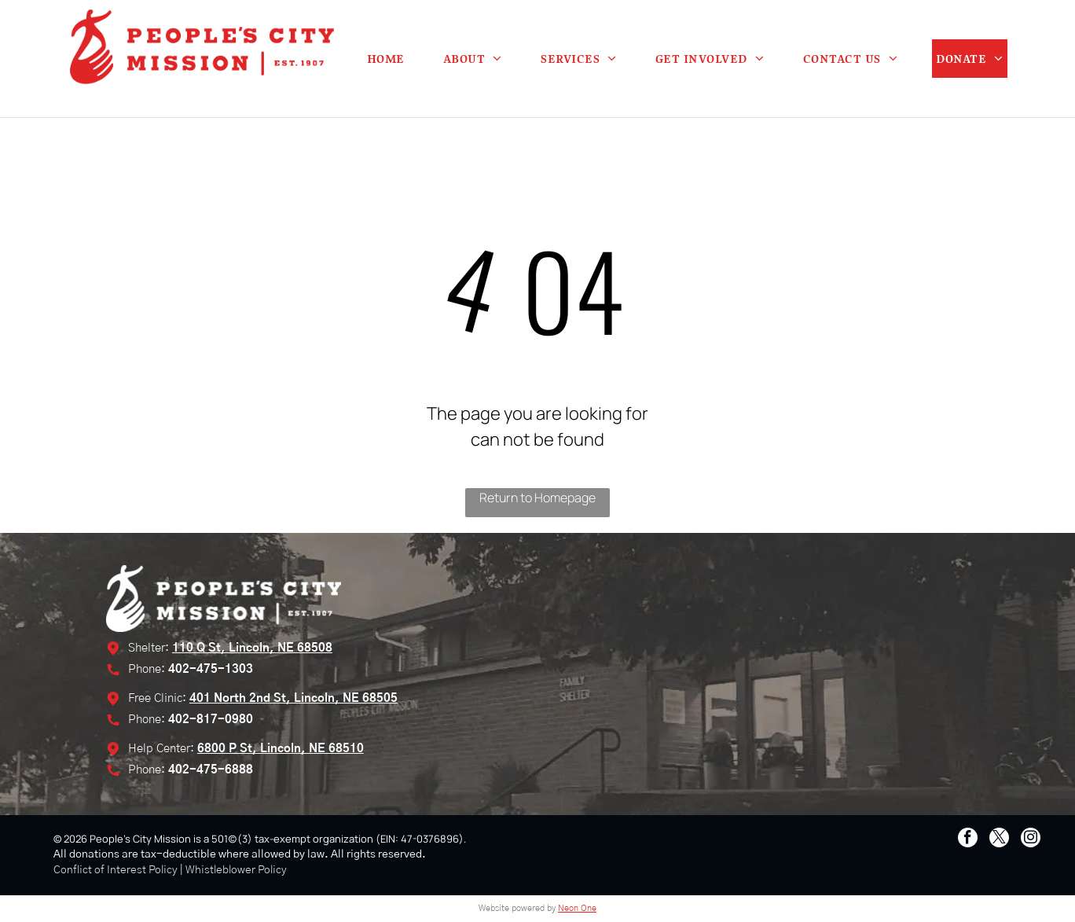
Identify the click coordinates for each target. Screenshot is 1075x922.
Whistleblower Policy (236, 870)
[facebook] (968, 839)
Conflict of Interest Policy (115, 870)
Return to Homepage (537, 497)
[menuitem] (386, 58)
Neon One (577, 908)
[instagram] (1030, 839)
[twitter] (999, 839)
